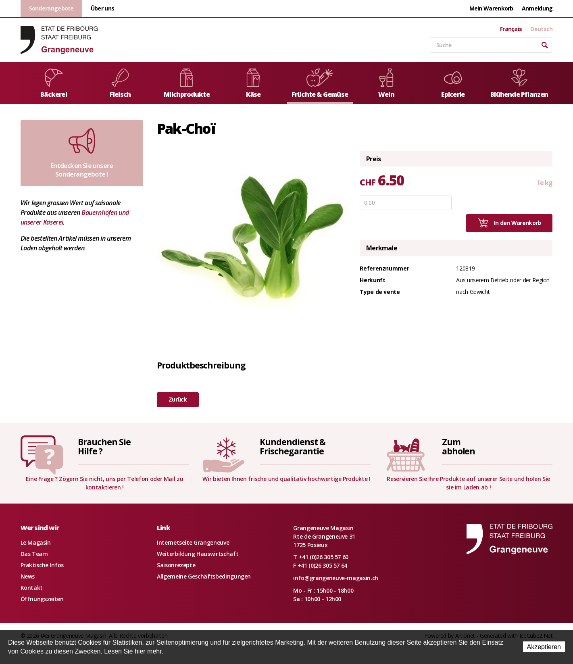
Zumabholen (458, 446)
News (28, 576)
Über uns (102, 8)
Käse (253, 84)
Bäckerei (53, 84)
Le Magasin (36, 542)
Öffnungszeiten (42, 599)
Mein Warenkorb (491, 8)
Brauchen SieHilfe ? (104, 446)
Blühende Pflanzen (519, 84)
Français (511, 29)
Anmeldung (537, 8)
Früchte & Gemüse (320, 84)
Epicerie (453, 84)
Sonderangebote (51, 8)
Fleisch (120, 84)
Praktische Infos (42, 565)
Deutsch (541, 29)
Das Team (34, 554)
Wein (386, 84)
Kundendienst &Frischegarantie (292, 446)
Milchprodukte (187, 84)
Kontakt (32, 587)
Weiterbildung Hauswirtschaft (197, 554)
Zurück (178, 399)
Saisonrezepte (176, 565)
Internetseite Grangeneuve (193, 542)
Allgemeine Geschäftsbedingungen (204, 576)
